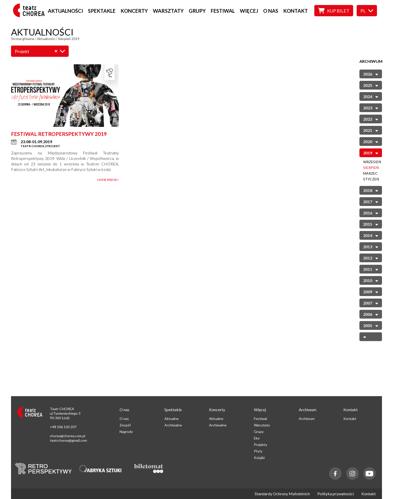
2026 (370, 73)
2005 (370, 325)
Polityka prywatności (335, 494)
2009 (370, 291)
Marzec (370, 173)
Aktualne (171, 418)
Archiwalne (173, 425)
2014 (370, 235)
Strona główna (22, 39)
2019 (370, 152)
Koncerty (134, 11)
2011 (370, 269)
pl (366, 11)
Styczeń (371, 179)
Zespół (125, 425)
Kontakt (295, 11)
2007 (370, 302)
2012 (370, 257)
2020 (370, 141)
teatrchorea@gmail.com (68, 440)
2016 (370, 212)
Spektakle (102, 11)
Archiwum (307, 418)
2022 (370, 118)
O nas (270, 11)
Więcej (249, 11)
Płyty (258, 451)
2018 (370, 190)
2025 (370, 85)
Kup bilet (333, 11)
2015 (370, 223)
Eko (257, 438)
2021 (370, 130)
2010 (370, 280)
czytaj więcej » (108, 179)
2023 (370, 107)
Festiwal (223, 11)
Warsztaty (168, 11)
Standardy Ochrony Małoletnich (282, 494)
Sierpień (371, 167)
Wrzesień (372, 162)
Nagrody (126, 431)
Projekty (260, 444)
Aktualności (65, 11)
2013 (370, 246)
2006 (370, 314)
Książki (259, 457)
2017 (370, 201)
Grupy (197, 11)
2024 (370, 96)
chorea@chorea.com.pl (67, 436)
